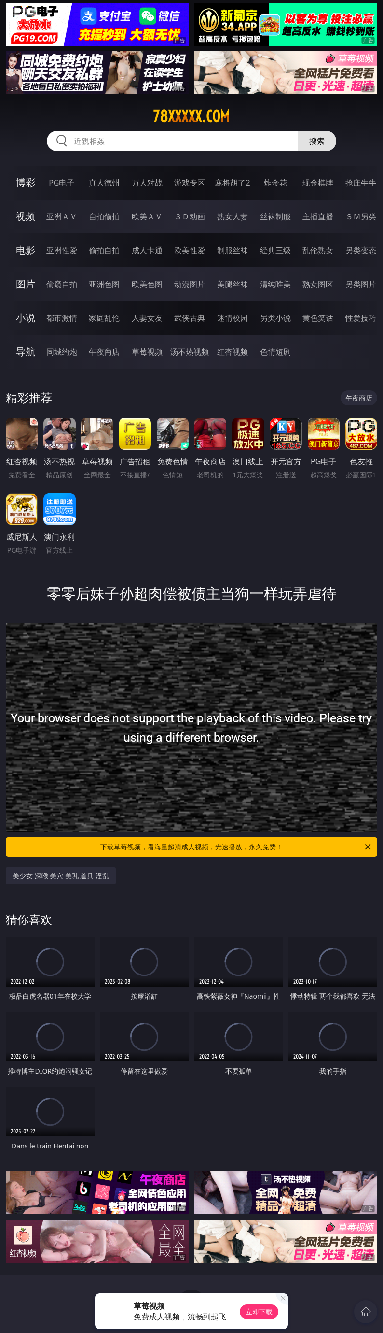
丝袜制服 (275, 216)
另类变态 (360, 250)
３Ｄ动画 (189, 216)
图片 (25, 283)
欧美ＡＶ (147, 216)
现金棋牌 (317, 182)
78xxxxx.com (191, 116)
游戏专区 (189, 182)
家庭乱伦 (104, 318)
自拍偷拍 (104, 216)
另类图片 (360, 284)
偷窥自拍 (61, 284)
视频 (25, 216)
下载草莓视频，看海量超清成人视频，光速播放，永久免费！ (236, 847)
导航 (25, 351)
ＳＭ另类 (360, 216)
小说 (25, 317)
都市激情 (61, 318)
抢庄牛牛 (360, 182)
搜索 (317, 141)
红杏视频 (232, 351)
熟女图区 (317, 284)
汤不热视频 (189, 351)
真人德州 (104, 182)
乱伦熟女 (317, 250)
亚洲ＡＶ (61, 216)
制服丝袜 (232, 250)
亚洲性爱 (61, 250)
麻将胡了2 (232, 182)
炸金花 (275, 182)
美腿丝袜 (232, 284)
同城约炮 (61, 351)
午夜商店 (104, 351)
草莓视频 (147, 351)
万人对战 (147, 182)
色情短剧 (275, 351)
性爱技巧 (360, 318)
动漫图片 (189, 284)
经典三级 (275, 250)
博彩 (25, 182)
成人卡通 (147, 250)
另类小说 (275, 318)
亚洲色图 (104, 284)
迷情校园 (232, 318)
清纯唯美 (275, 284)
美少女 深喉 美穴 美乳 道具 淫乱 (61, 875)
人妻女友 (147, 318)
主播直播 (317, 216)
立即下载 (259, 1311)
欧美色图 (147, 284)
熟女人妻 (232, 216)
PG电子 (61, 182)
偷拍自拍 (104, 250)
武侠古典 (189, 318)
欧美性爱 (189, 250)
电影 (25, 250)
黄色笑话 (317, 318)
